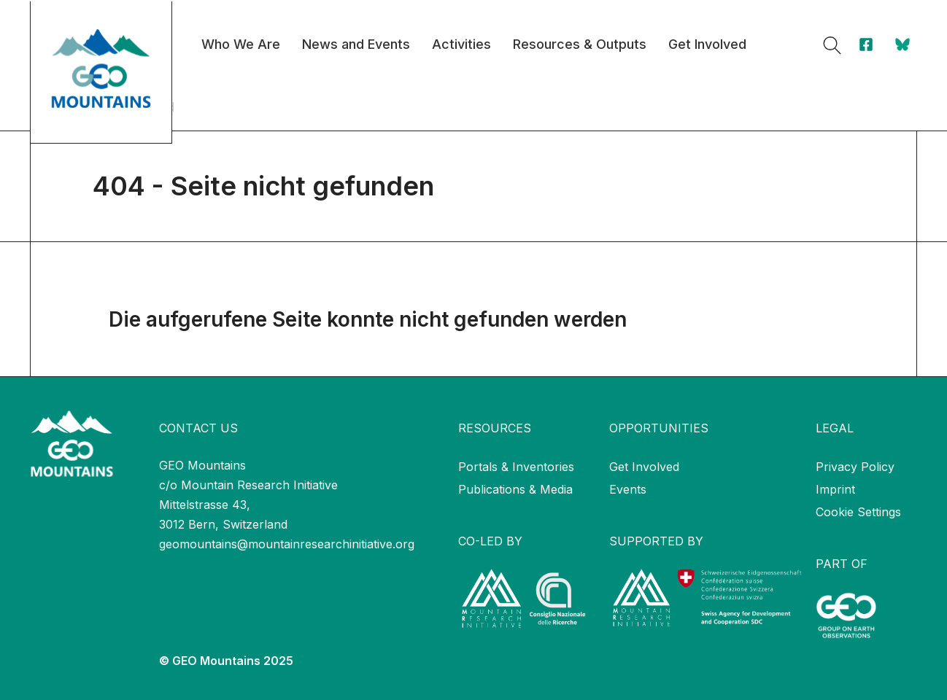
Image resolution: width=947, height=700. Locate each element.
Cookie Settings (858, 512)
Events (627, 489)
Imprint (835, 489)
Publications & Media (515, 489)
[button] (832, 45)
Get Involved (644, 466)
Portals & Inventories (516, 466)
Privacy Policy (855, 466)
